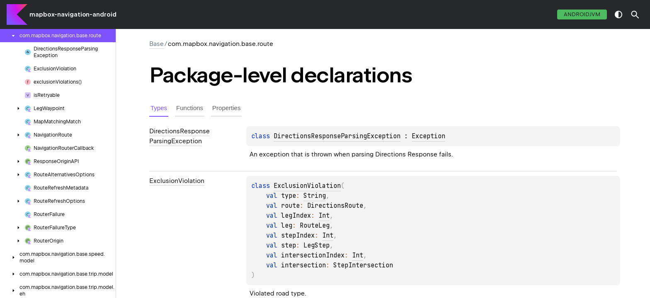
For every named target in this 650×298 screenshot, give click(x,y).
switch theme (618, 14)
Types (158, 107)
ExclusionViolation (307, 186)
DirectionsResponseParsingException (337, 136)
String (314, 196)
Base (156, 44)
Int (324, 215)
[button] (635, 14)
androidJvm (582, 14)
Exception (428, 136)
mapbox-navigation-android (72, 14)
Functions (189, 107)
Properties (226, 107)
